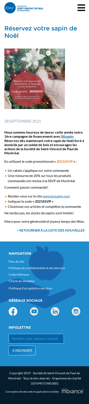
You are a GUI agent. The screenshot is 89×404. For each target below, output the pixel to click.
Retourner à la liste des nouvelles (52, 230)
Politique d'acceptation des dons (30, 288)
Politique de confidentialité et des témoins (37, 268)
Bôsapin (67, 136)
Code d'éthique (19, 274)
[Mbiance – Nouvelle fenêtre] (73, 390)
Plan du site (16, 261)
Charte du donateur (22, 281)
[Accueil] (23, 7)
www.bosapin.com (56, 196)
